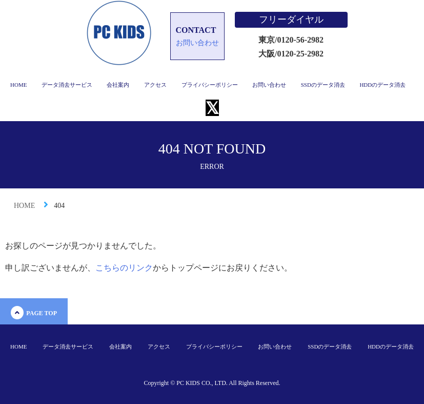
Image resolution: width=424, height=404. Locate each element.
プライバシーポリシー (209, 85)
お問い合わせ (269, 85)
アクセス (155, 85)
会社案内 (118, 85)
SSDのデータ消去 (323, 85)
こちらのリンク (124, 267)
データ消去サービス (67, 85)
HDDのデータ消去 (382, 85)
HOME (18, 85)
